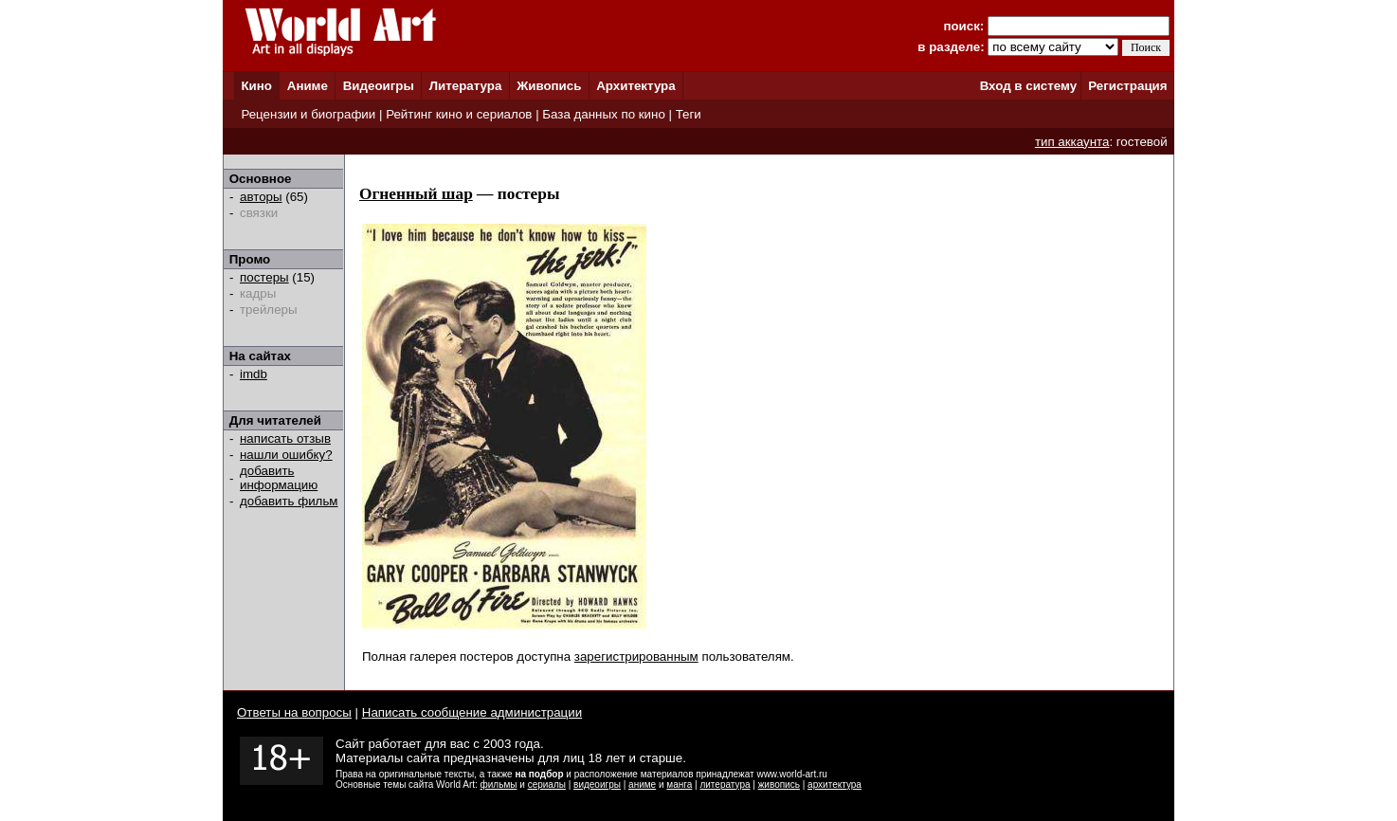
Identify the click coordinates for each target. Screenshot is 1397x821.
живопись (779, 784)
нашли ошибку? (286, 454)
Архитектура (635, 86)
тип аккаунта (1072, 142)
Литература (465, 86)
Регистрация (1127, 86)
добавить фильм (289, 501)
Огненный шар (416, 194)
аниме (642, 784)
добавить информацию (279, 478)
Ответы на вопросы (294, 712)
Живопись (549, 86)
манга (679, 784)
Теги (688, 114)
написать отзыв (285, 438)
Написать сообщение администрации (472, 712)
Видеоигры (378, 86)
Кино (256, 86)
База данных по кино (603, 114)
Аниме (307, 86)
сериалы (547, 784)
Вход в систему (1028, 86)
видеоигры (597, 784)
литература (724, 784)
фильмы (499, 784)
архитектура (834, 784)
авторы (261, 197)
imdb (253, 374)
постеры (264, 277)
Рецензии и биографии (308, 114)
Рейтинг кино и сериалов (459, 114)
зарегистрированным (636, 656)
